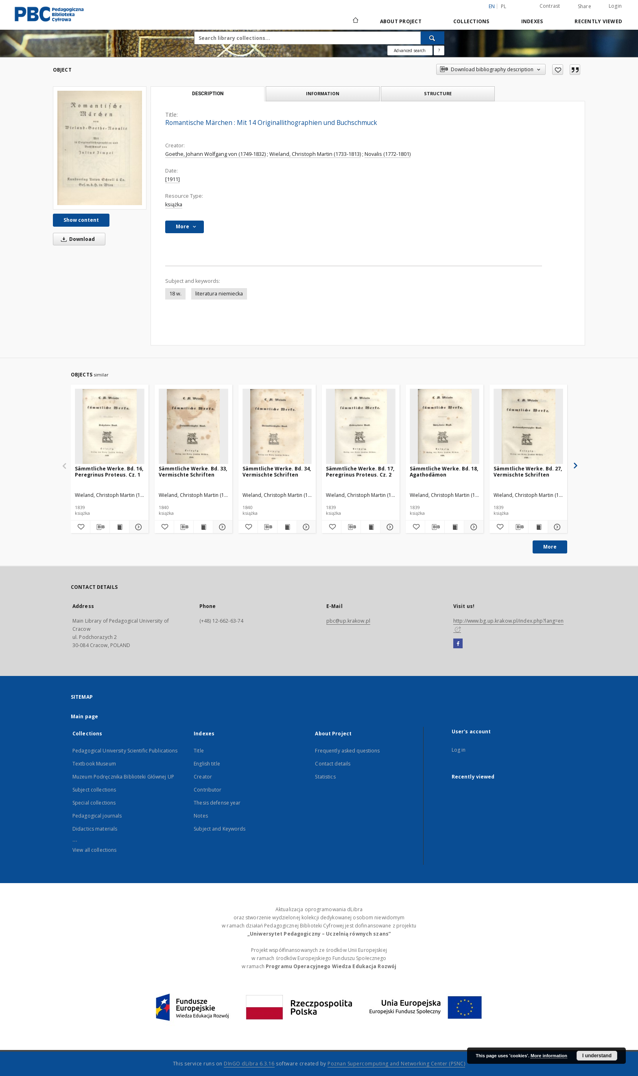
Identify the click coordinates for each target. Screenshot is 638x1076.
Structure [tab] (438, 93)
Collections (471, 21)
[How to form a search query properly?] (439, 50)
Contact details (332, 763)
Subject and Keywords (219, 828)
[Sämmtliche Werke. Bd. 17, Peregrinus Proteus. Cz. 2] (360, 426)
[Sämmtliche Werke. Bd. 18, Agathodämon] (444, 426)
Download (76, 239)
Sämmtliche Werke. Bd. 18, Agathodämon (444, 471)
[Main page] (355, 21)
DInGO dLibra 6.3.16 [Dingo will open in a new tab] (249, 1063)
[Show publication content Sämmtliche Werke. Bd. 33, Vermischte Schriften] (203, 527)
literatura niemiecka (219, 293)
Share (584, 6)
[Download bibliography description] (99, 527)
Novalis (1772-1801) (388, 154)
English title (207, 763)
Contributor (207, 789)
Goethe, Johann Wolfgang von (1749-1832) (215, 154)
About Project (401, 21)
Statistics (325, 776)
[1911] (172, 179)
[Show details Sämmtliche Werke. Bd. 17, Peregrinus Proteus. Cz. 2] (388, 527)
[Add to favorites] (557, 69)
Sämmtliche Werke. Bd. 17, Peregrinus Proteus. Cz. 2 (360, 471)
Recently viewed (598, 21)
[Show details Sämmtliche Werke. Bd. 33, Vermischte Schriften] (221, 527)
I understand (597, 1056)
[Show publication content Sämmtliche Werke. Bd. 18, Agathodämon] (454, 527)
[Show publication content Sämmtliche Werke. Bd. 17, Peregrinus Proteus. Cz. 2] (370, 527)
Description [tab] (207, 93)
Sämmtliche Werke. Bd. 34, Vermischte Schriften (277, 471)
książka (173, 204)
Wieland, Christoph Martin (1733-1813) (315, 154)
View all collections (94, 849)
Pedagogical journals (97, 815)
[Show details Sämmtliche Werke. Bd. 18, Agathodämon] (472, 527)
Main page (84, 716)
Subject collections (94, 789)
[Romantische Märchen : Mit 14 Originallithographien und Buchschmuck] (99, 148)
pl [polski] (504, 6)
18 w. (175, 293)
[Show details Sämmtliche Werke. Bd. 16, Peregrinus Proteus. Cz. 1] (137, 527)
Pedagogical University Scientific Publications (125, 750)
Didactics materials (94, 828)
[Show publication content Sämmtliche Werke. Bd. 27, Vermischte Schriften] (538, 527)
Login (615, 5)
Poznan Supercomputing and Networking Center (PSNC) (396, 1063)
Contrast (550, 5)
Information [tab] (322, 93)
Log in (459, 749)
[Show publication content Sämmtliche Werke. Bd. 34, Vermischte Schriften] (287, 527)
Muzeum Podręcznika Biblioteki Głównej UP (123, 776)
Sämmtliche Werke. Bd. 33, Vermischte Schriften (193, 471)
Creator (203, 776)
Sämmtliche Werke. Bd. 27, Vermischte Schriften (528, 471)
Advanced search (410, 50)
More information (549, 1055)
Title (199, 750)
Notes (201, 815)
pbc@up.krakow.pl (348, 620)
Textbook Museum (94, 763)
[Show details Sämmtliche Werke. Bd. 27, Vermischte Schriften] (556, 527)
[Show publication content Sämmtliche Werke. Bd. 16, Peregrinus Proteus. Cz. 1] (119, 527)
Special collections (94, 802)
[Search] (432, 37)
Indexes (532, 21)
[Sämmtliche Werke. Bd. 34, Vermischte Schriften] (277, 426)
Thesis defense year (217, 802)
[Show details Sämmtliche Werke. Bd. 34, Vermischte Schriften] (305, 527)
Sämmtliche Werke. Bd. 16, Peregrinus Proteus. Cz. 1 (109, 471)
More (550, 546)
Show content (81, 220)
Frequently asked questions (347, 750)
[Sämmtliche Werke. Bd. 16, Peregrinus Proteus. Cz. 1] (109, 426)
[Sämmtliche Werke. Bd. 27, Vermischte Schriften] (528, 426)
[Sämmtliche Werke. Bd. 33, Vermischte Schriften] (193, 426)
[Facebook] (458, 643)
